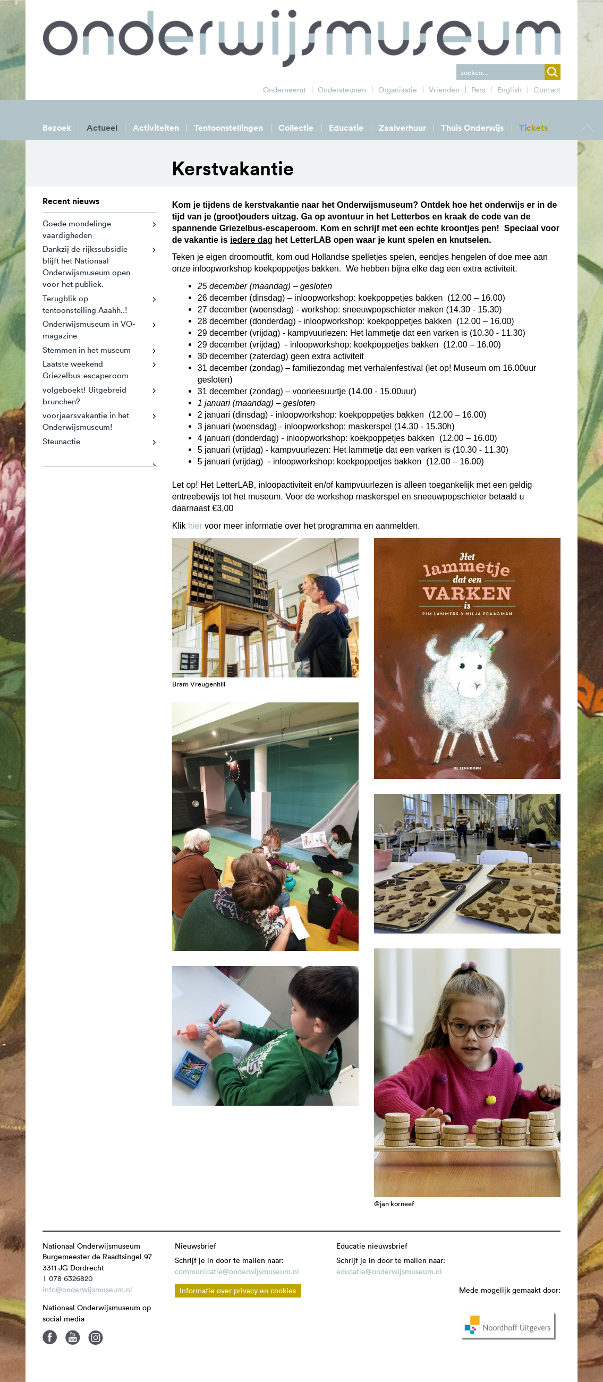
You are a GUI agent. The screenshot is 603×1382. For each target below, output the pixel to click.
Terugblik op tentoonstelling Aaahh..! (85, 304)
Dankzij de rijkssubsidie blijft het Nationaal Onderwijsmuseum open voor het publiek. (86, 266)
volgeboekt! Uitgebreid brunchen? (84, 395)
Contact (546, 90)
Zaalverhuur (402, 127)
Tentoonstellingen (228, 127)
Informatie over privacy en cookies (238, 1290)
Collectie (295, 127)
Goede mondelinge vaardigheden (77, 229)
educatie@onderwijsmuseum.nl (389, 1271)
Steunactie (61, 441)
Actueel (102, 127)
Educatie (346, 127)
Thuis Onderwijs (472, 127)
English (509, 90)
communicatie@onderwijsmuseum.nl (237, 1271)
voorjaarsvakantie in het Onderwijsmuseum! (86, 421)
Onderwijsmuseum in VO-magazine (89, 330)
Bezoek (57, 127)
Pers (478, 90)
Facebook (50, 1337)
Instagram (95, 1337)
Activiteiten (156, 127)
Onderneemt (284, 90)
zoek (552, 72)
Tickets (533, 127)
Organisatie (397, 90)
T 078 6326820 (68, 1278)
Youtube (72, 1337)
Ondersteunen (342, 90)
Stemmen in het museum (87, 350)
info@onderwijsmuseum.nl (87, 1289)
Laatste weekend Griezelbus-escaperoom (86, 369)
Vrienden (444, 90)
